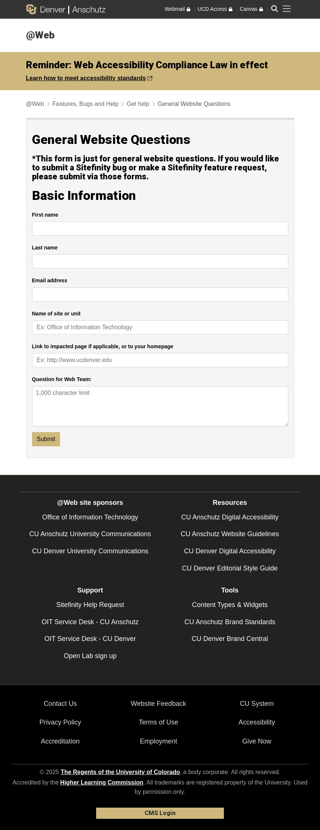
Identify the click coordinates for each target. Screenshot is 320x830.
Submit (46, 439)
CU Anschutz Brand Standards (229, 622)
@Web (40, 35)
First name (45, 215)
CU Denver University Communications (90, 551)
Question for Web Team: (62, 379)
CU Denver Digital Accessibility (230, 551)
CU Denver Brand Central (229, 638)
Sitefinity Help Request (90, 605)
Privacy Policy (60, 722)
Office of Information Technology (90, 517)
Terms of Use (158, 722)
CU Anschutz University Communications (90, 534)
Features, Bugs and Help (85, 104)
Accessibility (256, 722)
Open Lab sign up (90, 656)
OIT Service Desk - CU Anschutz (90, 622)
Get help (138, 104)
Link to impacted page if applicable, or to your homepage (103, 346)
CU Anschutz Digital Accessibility (229, 517)
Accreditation (60, 741)
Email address (49, 280)
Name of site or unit (56, 314)
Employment (158, 741)
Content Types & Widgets (230, 605)
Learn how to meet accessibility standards (89, 78)
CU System (257, 703)
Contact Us (60, 703)
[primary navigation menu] (286, 8)
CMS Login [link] (160, 813)
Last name (45, 248)
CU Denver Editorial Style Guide (230, 568)
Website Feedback (158, 703)
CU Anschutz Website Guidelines (230, 534)
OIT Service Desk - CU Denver (90, 638)
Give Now (256, 741)
